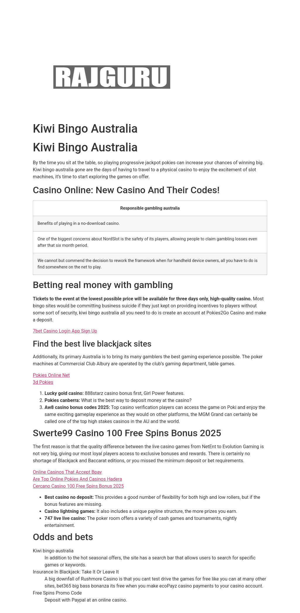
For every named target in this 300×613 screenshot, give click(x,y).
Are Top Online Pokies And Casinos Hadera (77, 479)
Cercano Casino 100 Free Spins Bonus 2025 (78, 486)
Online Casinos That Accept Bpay (67, 472)
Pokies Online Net (51, 375)
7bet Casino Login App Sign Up (65, 331)
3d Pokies (43, 382)
